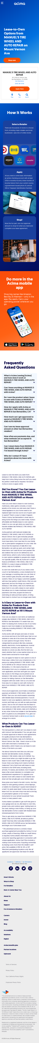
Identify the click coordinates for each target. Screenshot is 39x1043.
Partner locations (10, 949)
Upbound (7, 954)
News (6, 900)
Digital (6, 939)
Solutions (7, 935)
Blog (5, 924)
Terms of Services (11, 964)
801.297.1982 (28, 716)
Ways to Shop (9, 881)
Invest (6, 920)
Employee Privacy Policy (13, 982)
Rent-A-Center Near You (12, 890)
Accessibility (8, 930)
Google (28, 345)
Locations (10, 862)
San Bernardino (27, 862)
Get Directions (19, 81)
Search (26, 95)
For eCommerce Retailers (13, 909)
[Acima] (19, 4)
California (18, 862)
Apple (12, 345)
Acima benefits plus (11, 945)
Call (19, 95)
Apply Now (20, 89)
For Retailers (8, 886)
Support (7, 905)
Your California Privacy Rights (14, 976)
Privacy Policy (10, 970)
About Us (7, 896)
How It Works (9, 877)
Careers (6, 915)
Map (12, 95)
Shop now (12, 60)
